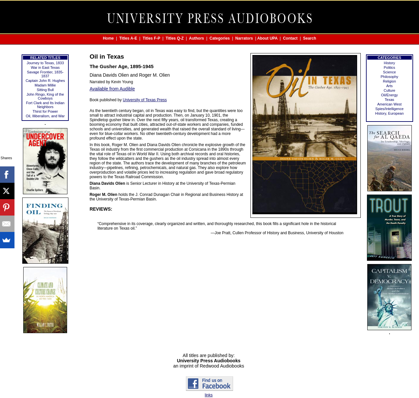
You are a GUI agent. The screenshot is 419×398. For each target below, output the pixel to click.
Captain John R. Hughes (45, 81)
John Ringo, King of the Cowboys (45, 96)
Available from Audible (112, 88)
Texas (389, 100)
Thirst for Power (45, 111)
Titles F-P (151, 38)
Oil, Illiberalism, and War (45, 116)
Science (389, 72)
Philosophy (389, 77)
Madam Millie (45, 85)
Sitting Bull (45, 90)
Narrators (244, 38)
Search (309, 38)
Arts (389, 86)
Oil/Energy (389, 95)
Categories (220, 38)
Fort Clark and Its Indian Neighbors (45, 105)
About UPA (267, 38)
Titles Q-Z (175, 38)
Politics (389, 67)
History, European (389, 113)
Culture (389, 90)
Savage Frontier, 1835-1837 (45, 74)
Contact (290, 38)
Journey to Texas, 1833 (45, 63)
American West (389, 104)
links (208, 395)
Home (108, 38)
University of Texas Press (145, 100)
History (389, 63)
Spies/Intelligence (389, 109)
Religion (389, 81)
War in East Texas (45, 67)
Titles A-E (128, 38)
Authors (196, 38)
